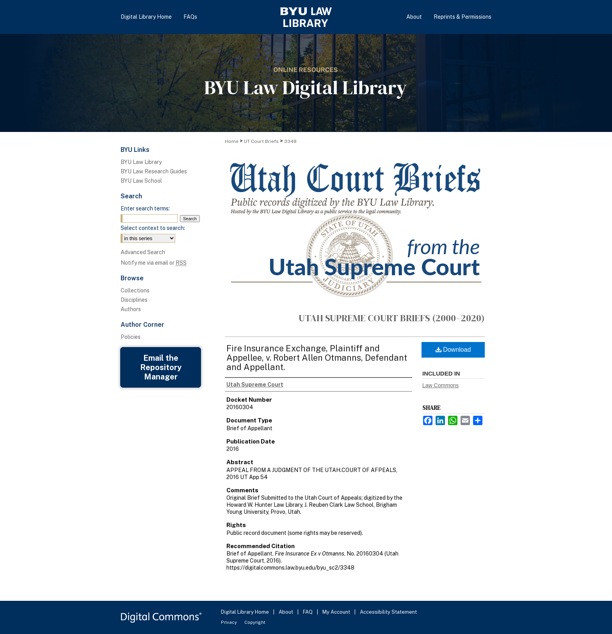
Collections (135, 290)
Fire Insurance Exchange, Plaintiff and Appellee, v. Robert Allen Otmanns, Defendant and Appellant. (316, 357)
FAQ (308, 612)
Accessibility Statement (388, 612)
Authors (131, 309)
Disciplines (134, 300)
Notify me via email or (154, 263)
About (286, 612)
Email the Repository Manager (160, 367)
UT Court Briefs (261, 141)
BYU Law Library (141, 162)
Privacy (229, 622)
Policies (131, 337)
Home (231, 141)
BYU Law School (141, 181)
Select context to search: (153, 228)
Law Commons (440, 385)
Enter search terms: (145, 208)
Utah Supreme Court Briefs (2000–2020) (392, 318)
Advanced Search (143, 252)
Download (453, 349)
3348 (290, 141)
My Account (336, 612)
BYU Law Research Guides (154, 171)
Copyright (254, 622)
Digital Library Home (245, 612)
